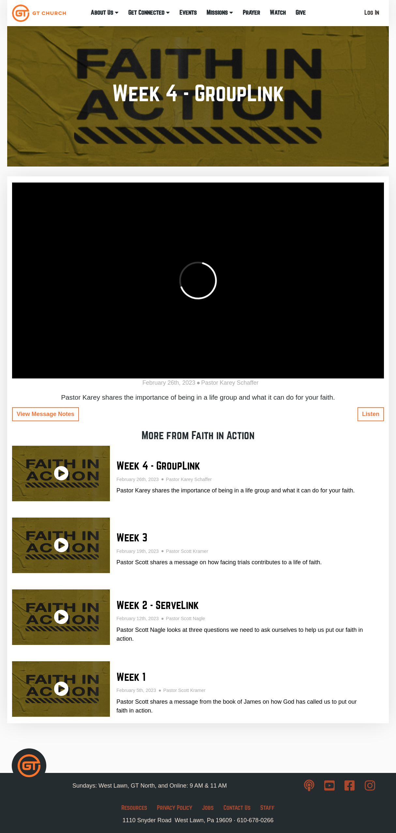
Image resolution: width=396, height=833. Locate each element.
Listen (370, 414)
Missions (219, 12)
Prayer (251, 12)
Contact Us (237, 808)
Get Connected (149, 12)
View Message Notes (45, 414)
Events (188, 12)
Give (301, 12)
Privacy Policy (174, 808)
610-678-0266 (255, 820)
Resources (134, 808)
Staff (267, 808)
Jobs (208, 808)
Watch (278, 12)
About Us (104, 12)
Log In (371, 12)
